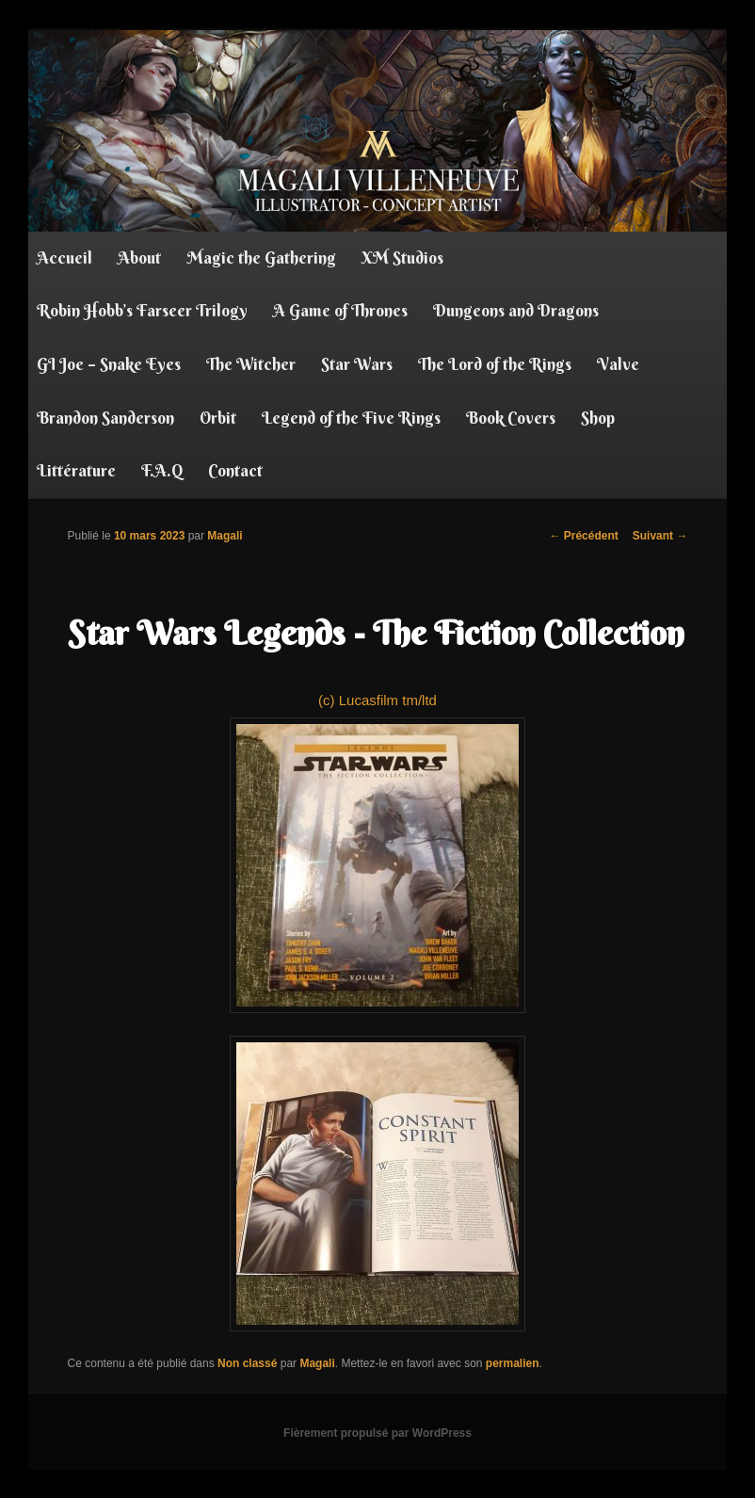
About (139, 257)
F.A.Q (162, 470)
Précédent (583, 535)
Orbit (218, 417)
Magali (224, 535)
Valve (618, 364)
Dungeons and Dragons (516, 310)
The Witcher (251, 364)
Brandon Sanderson (105, 417)
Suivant (660, 535)
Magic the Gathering (261, 257)
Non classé (247, 1363)
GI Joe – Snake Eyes (109, 364)
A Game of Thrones (340, 310)
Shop (598, 417)
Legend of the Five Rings (351, 417)
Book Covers (510, 417)
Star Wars (357, 364)
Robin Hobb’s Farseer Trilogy (142, 310)
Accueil (64, 257)
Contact (235, 470)
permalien (512, 1363)
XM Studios (402, 257)
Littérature (76, 470)
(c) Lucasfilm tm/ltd (377, 852)
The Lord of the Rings (494, 364)
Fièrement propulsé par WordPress (377, 1433)
